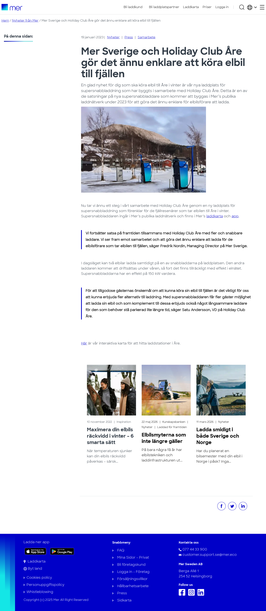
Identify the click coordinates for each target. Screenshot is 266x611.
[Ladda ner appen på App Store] (35, 551)
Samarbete (146, 37)
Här (84, 343)
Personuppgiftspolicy (45, 584)
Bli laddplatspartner (164, 7)
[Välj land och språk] (252, 7)
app (235, 216)
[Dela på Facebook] (221, 506)
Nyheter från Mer (25, 21)
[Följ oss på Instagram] (192, 594)
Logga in (222, 7)
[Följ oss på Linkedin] (202, 594)
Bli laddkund (133, 7)
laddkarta (214, 216)
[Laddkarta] (35, 561)
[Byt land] (33, 568)
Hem (5, 21)
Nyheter (113, 37)
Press (129, 37)
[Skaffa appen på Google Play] (62, 551)
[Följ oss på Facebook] (183, 594)
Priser (207, 7)
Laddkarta (191, 7)
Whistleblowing (40, 592)
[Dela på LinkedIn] (243, 506)
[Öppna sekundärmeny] (262, 7)
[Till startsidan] (12, 7)
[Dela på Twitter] (232, 506)
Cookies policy (39, 577)
